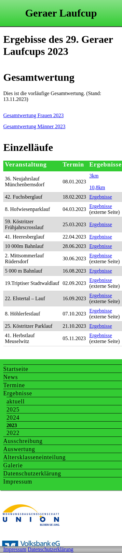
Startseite (15, 369)
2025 (13, 409)
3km (93, 175)
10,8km (97, 187)
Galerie (13, 465)
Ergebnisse (100, 197)
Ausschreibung (23, 441)
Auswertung (19, 449)
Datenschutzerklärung (32, 473)
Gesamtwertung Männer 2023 (34, 126)
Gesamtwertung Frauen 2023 (33, 115)
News (10, 377)
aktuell (16, 401)
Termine (14, 385)
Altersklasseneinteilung (34, 457)
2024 (13, 417)
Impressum (17, 481)
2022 (13, 433)
